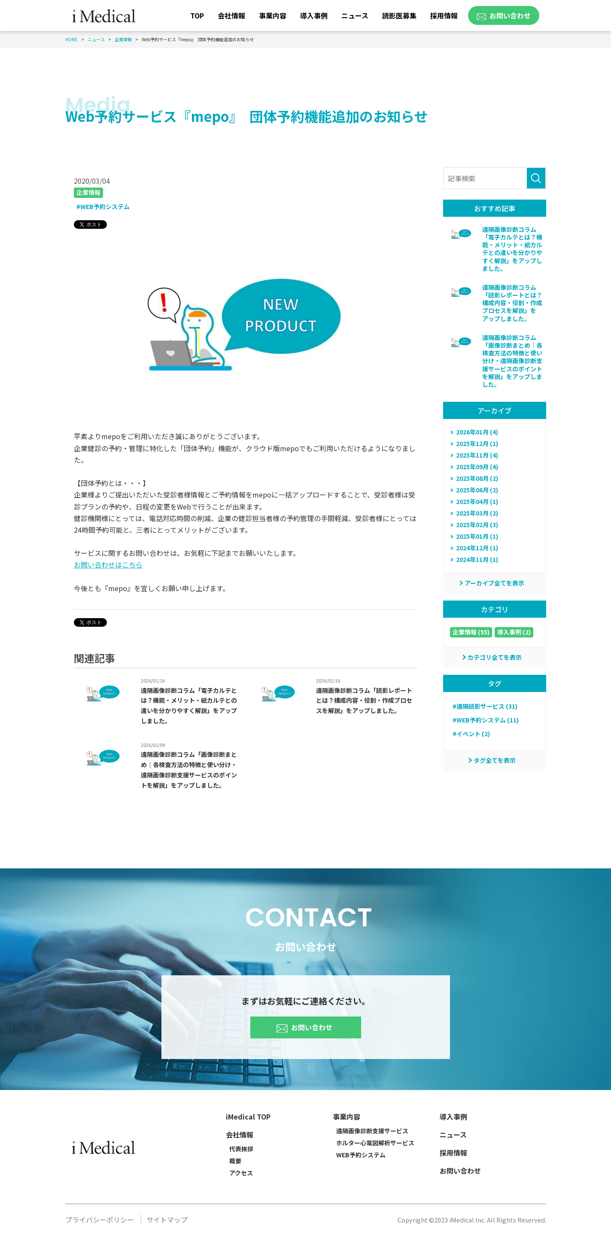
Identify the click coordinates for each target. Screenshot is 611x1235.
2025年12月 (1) (477, 443)
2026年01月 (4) (477, 432)
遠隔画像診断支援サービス (372, 1130)
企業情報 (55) (471, 632)
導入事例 (314, 15)
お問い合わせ (304, 1026)
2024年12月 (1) (477, 547)
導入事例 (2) (514, 632)
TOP (197, 15)
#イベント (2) (471, 733)
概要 (235, 1160)
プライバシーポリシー (99, 1219)
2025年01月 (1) (477, 536)
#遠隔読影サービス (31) (485, 706)
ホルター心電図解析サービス (375, 1142)
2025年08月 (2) (477, 478)
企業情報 (88, 192)
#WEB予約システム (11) (486, 720)
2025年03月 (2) (477, 513)
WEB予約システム (361, 1154)
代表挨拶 (241, 1148)
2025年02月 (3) (477, 524)
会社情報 (231, 15)
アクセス (241, 1172)
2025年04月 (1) (477, 501)
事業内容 (272, 15)
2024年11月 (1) (477, 559)
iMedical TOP (248, 1116)
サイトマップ (167, 1219)
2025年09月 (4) (477, 466)
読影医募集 (399, 15)
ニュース (354, 15)
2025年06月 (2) (477, 490)
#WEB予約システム (103, 206)
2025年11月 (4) (477, 455)
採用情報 (444, 15)
